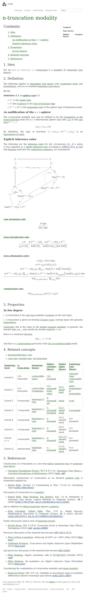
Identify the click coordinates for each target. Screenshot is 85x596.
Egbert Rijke (14, 485)
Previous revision (19, 589)
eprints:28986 (40, 528)
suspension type (35, 107)
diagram (12, 149)
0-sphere (21, 104)
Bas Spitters (46, 497)
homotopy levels (46, 521)
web (58, 473)
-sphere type (28, 95)
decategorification (17, 355)
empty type (25, 100)
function (28, 334)
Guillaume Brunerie (18, 543)
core (30, 355)
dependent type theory (42, 84)
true (71, 374)
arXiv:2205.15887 (62, 575)
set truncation (40, 358)
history (52, 582)
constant (49, 315)
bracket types (47, 320)
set (48, 403)
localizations (9, 86)
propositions (9, 322)
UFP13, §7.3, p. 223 (72, 147)
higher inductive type (37, 147)
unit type (30, 315)
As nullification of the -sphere (30, 40)
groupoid (51, 413)
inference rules (36, 144)
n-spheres (54, 506)
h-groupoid (74, 410)
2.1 (69, 119)
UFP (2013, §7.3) (62, 532)
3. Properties (15, 47)
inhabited (38, 391)
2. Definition (14, 36)
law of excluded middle (59, 343)
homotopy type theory (49, 86)
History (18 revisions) (57, 589)
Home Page (18, 10)
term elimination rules (16, 256)
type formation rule (14, 219)
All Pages (27, 10)
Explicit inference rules (24, 43)
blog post (19, 546)
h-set (71, 401)
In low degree (19, 51)
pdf (63, 473)
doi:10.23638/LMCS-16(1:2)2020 (52, 502)
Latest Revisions (38, 10)
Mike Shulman (30, 497)
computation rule (13, 289)
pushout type (72, 478)
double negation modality (53, 327)
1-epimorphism (24, 343)
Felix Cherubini (16, 511)
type (53, 104)
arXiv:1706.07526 (25, 502)
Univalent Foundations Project (23, 471)
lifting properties (31, 506)
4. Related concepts (18, 55)
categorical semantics (42, 149)
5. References (15, 58)
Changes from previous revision (38, 589)
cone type (13, 358)
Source (5, 591)
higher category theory (51, 366)
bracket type (25, 358)
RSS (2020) (64, 550)
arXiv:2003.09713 (18, 516)
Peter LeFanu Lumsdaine (20, 537)
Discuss (9, 589)
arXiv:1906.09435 (24, 488)
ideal (61, 392)
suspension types (69, 84)
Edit (4, 589)
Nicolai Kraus (15, 525)
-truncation (41, 70)
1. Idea (11, 32)
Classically (8, 327)
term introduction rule (16, 237)
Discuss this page (51, 10)
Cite (67, 589)
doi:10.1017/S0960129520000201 (45, 516)
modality (58, 70)
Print (73, 589)
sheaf (61, 401)
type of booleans (42, 104)
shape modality (70, 568)
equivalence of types (13, 134)
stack (61, 413)
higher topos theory (62, 366)
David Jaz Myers (16, 573)
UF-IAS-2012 (59, 555)
